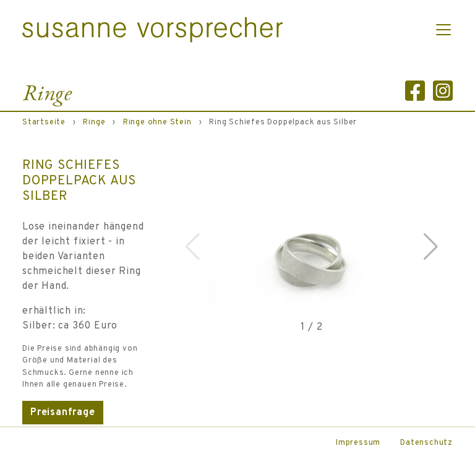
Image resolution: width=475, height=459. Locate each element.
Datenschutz (426, 443)
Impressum (358, 443)
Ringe (94, 122)
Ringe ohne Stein (157, 122)
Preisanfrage (62, 412)
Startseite (44, 122)
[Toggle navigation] (443, 29)
